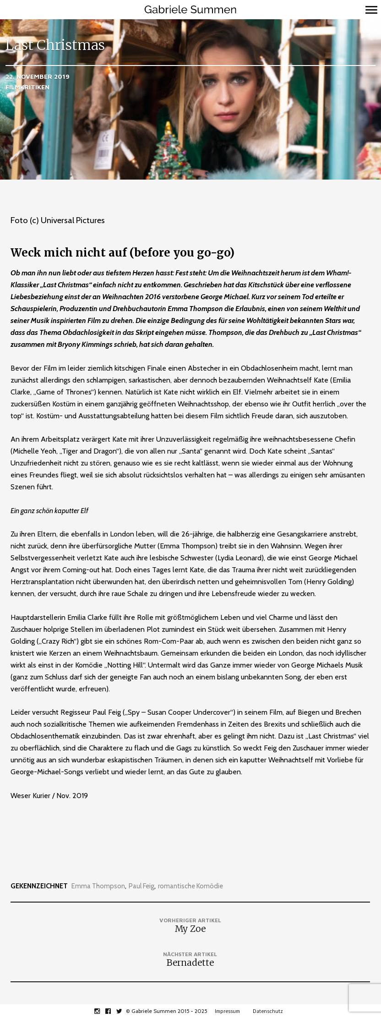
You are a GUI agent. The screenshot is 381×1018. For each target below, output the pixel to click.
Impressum (227, 1011)
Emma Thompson (98, 886)
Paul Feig (141, 886)
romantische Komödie (190, 886)
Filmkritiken (27, 87)
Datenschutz (268, 1011)
